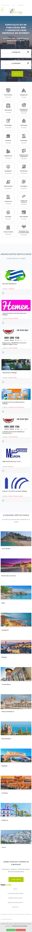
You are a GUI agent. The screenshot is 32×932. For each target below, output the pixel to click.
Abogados (8, 171)
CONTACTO (15, 907)
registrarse (21, 5)
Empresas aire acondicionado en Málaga (13, 402)
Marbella (4, 766)
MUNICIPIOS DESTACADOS (15, 902)
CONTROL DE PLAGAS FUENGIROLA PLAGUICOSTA (13, 432)
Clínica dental (8, 232)
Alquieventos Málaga (9, 372)
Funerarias (23, 140)
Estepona (5, 820)
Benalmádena (6, 739)
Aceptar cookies (11, 930)
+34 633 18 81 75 (5, 5)
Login (14, 5)
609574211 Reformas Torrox (11, 461)
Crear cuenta (16, 879)
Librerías (8, 140)
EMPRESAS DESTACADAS (15, 898)
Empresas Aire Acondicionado (24, 231)
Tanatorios (8, 201)
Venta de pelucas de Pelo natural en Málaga (14, 314)
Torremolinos (6, 684)
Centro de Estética (23, 201)
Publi (6, 885)
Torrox (4, 847)
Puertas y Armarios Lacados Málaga (14, 491)
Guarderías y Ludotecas (23, 110)
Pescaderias (24, 216)
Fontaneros (24, 171)
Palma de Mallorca (8, 711)
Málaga (4, 657)
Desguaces (24, 95)
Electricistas (8, 186)
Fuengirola (5, 630)
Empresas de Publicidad (23, 155)
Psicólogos (8, 125)
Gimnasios (8, 110)
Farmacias (23, 125)
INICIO (15, 889)
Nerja (3, 603)
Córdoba (5, 793)
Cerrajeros (23, 186)
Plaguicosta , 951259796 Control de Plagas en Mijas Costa (14, 343)
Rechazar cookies (20, 930)
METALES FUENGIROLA (9, 284)
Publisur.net (28, 914)
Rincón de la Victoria (9, 576)
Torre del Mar (6, 548)
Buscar (17, 74)
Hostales (8, 216)
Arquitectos (8, 156)
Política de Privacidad (19, 926)
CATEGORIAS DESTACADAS (15, 893)
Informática (8, 95)
